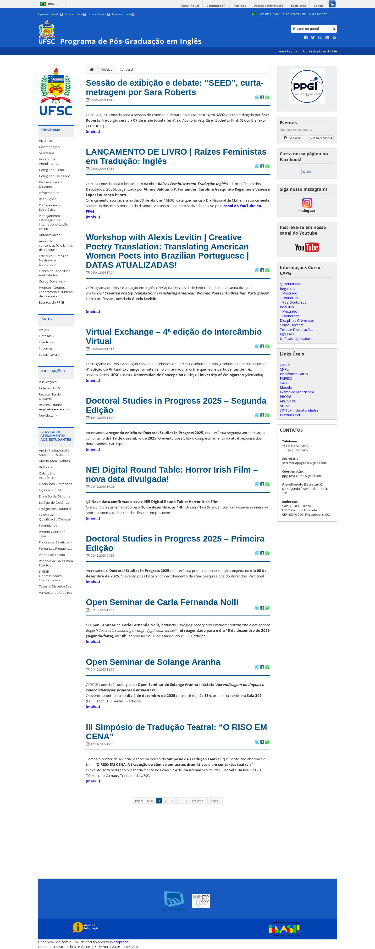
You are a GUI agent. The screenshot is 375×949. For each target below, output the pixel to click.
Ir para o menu (75, 14)
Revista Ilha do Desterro (50, 396)
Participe (239, 6)
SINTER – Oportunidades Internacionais (50, 575)
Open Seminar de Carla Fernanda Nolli (162, 602)
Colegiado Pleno (51, 170)
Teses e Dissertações (55, 586)
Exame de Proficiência (297, 392)
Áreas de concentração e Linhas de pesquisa (56, 245)
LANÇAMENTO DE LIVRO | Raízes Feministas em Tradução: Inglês (176, 156)
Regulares (287, 288)
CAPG (284, 383)
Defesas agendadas (295, 338)
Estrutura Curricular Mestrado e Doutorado (53, 260)
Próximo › (198, 800)
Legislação (298, 6)
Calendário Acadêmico (47, 475)
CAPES (285, 364)
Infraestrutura (49, 193)
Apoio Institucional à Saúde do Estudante (54, 452)
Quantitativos (290, 284)
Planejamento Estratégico (49, 207)
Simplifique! (190, 6)
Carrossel (126, 70)
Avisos (44, 330)
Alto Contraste (294, 14)
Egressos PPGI (50, 490)
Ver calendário (321, 138)
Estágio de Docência (54, 502)
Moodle (286, 387)
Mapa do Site (318, 14)
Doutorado (290, 297)
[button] (293, 138)
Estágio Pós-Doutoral (55, 509)
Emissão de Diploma (55, 496)
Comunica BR (216, 6)
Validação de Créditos (55, 592)
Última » (215, 800)
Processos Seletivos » (55, 542)
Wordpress (119, 941)
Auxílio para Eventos (54, 461)
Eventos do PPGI (51, 302)
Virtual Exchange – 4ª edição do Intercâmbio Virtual (174, 336)
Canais (318, 6)
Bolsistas (287, 307)
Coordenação (49, 147)
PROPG (285, 396)
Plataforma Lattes (294, 374)
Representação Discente (50, 184)
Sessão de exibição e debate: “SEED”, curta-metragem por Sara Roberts (175, 87)
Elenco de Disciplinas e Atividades (54, 273)
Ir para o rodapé (123, 14)
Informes (46, 348)
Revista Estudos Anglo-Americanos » (54, 407)
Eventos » (46, 342)
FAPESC (286, 378)
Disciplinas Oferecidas (55, 484)
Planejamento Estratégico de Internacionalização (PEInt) (53, 222)
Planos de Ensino (52, 555)
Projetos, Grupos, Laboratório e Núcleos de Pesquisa (56, 291)
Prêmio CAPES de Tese (52, 534)
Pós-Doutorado (294, 302)
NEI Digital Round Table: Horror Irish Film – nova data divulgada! (172, 474)
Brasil (53, 4)
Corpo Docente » (52, 281)
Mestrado (289, 293)
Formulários (48, 525)
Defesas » (46, 336)
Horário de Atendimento (49, 161)
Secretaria (46, 153)
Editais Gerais (49, 354)
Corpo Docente (292, 325)
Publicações (48, 382)
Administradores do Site (320, 51)
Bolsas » (45, 467)
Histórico (45, 140)
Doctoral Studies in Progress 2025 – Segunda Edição (176, 405)
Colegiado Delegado (54, 176)
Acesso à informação (268, 6)
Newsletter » (48, 415)
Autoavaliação (50, 235)
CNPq (284, 369)
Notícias (106, 70)
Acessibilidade (269, 14)
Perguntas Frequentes (55, 548)
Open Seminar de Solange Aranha (153, 662)
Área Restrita (288, 51)
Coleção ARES (49, 388)
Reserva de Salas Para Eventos (56, 563)
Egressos (287, 334)
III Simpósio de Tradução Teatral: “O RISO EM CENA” (176, 731)
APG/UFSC (288, 401)
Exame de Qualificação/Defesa (54, 517)
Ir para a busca (99, 14)
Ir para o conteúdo (50, 14)
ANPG (284, 405)
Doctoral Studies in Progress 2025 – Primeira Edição (175, 543)
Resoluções (47, 199)
